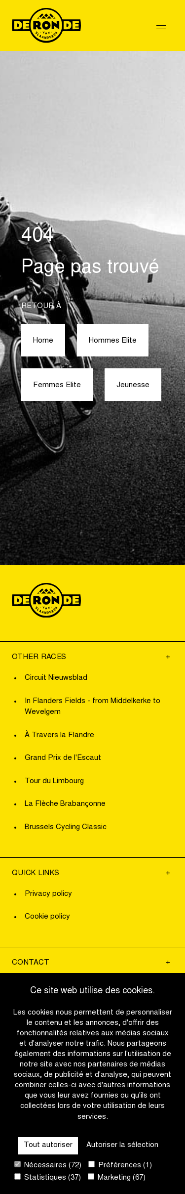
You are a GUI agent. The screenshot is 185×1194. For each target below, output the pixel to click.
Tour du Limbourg (54, 781)
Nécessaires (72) (47, 1165)
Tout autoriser (48, 1145)
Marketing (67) (117, 1177)
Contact (30, 963)
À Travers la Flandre (59, 735)
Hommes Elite (113, 341)
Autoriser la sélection (122, 1145)
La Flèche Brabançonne (65, 804)
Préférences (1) (120, 1165)
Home (43, 341)
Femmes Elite (57, 385)
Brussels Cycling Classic (66, 827)
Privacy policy (48, 894)
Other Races (39, 657)
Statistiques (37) (47, 1177)
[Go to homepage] (46, 25)
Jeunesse (132, 385)
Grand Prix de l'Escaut (63, 758)
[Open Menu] (161, 25)
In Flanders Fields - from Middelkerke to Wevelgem (92, 707)
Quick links (35, 873)
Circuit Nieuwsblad (56, 678)
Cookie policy (47, 917)
